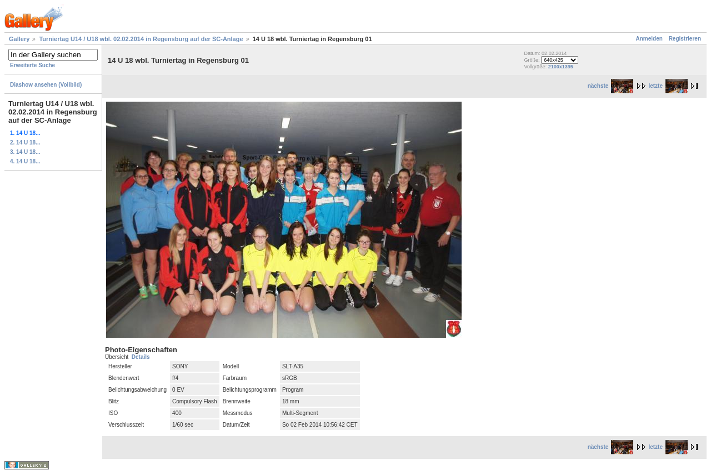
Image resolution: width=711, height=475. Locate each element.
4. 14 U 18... (25, 161)
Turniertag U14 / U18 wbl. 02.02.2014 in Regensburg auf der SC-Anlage (141, 39)
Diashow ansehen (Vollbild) (46, 85)
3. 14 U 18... (25, 152)
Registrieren (685, 39)
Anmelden (649, 39)
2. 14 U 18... (25, 142)
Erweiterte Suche (32, 65)
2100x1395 (560, 66)
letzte (668, 86)
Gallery (19, 39)
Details (141, 357)
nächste (611, 86)
